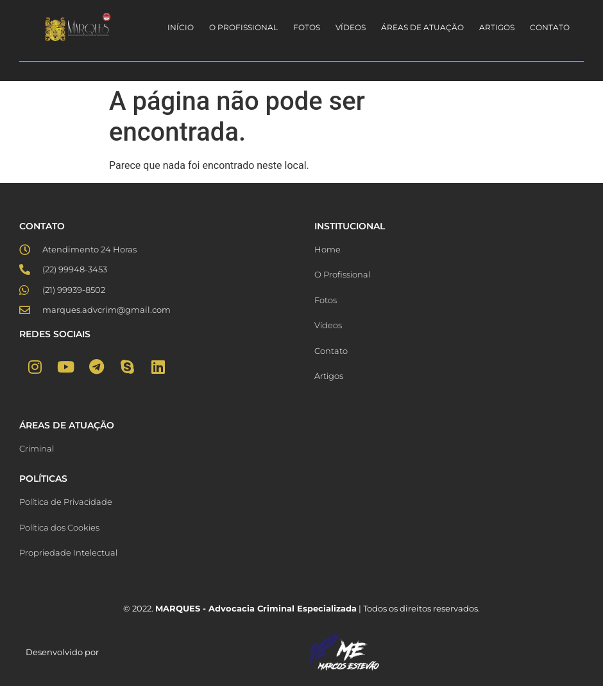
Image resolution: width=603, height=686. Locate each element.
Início (180, 27)
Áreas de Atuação (422, 27)
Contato (550, 27)
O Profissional (243, 27)
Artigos (496, 27)
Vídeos (350, 27)
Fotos (306, 27)
